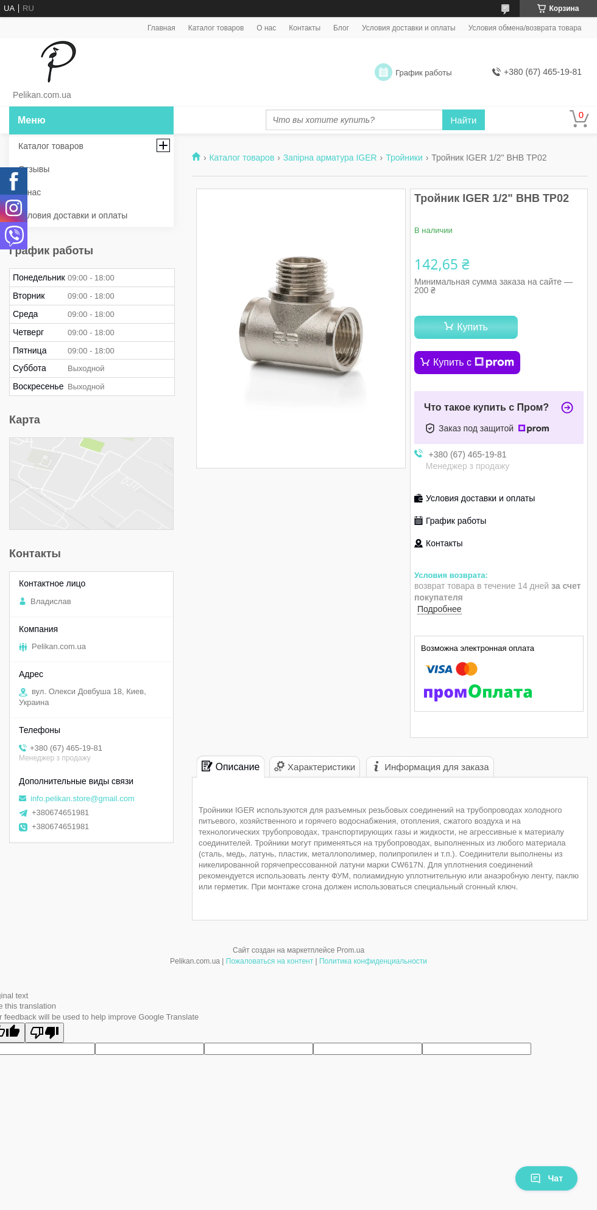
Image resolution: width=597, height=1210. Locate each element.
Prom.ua (350, 950)
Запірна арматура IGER (330, 157)
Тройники (404, 157)
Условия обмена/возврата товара (525, 28)
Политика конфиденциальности (373, 961)
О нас (266, 28)
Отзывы (33, 169)
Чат (546, 1178)
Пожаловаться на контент (269, 961)
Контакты (304, 28)
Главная (161, 28)
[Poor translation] (44, 1033)
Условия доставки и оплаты (409, 28)
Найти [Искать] (464, 120)
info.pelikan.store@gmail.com (82, 798)
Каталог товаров (216, 28)
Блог (341, 28)
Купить (472, 327)
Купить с (473, 362)
